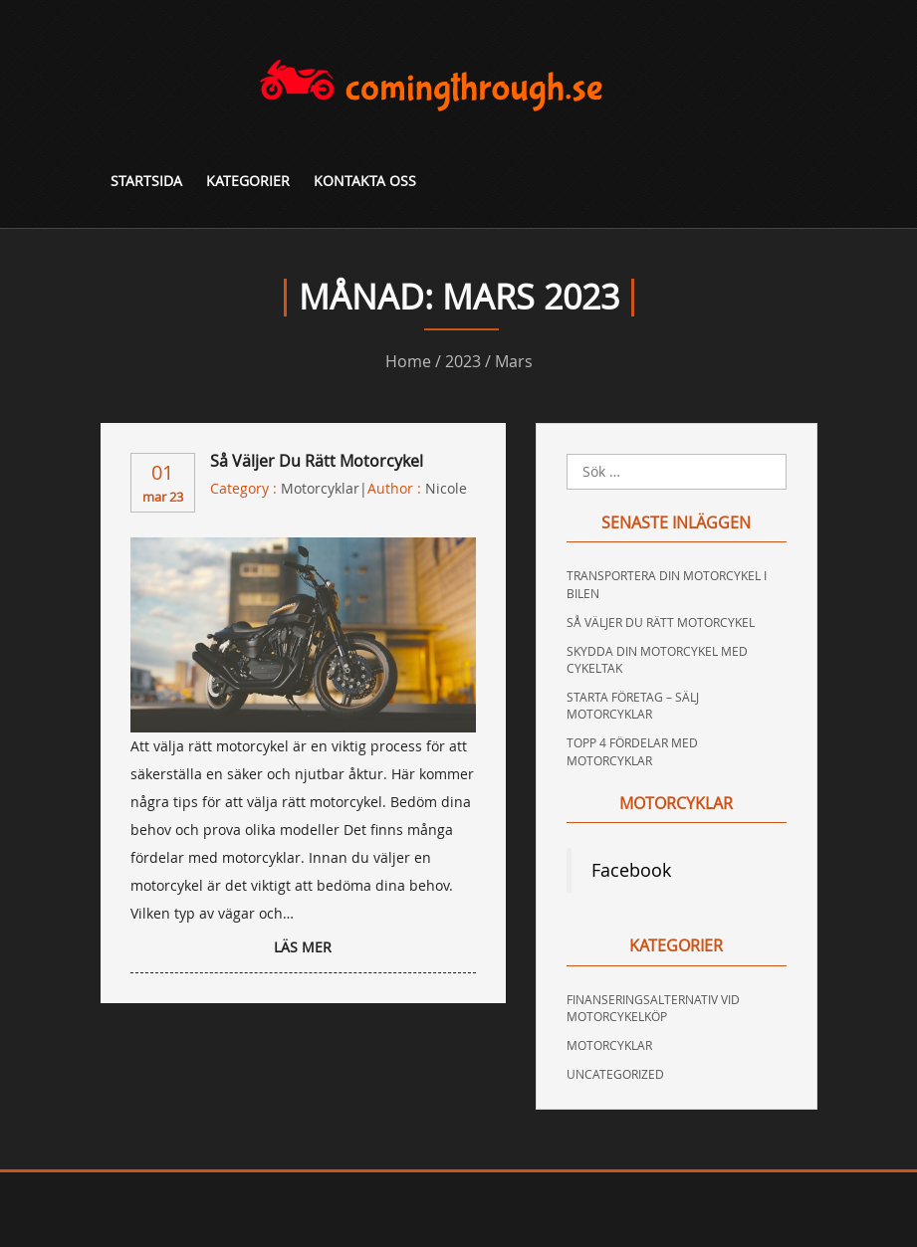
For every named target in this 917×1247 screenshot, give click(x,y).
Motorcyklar (320, 488)
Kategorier (248, 180)
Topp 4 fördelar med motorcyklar (632, 750)
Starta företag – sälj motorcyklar (633, 705)
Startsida (146, 180)
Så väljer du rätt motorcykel (316, 461)
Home (408, 361)
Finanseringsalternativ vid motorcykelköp (653, 1007)
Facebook (631, 870)
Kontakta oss (365, 180)
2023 (463, 361)
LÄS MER (303, 946)
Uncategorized (615, 1074)
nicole (446, 488)
